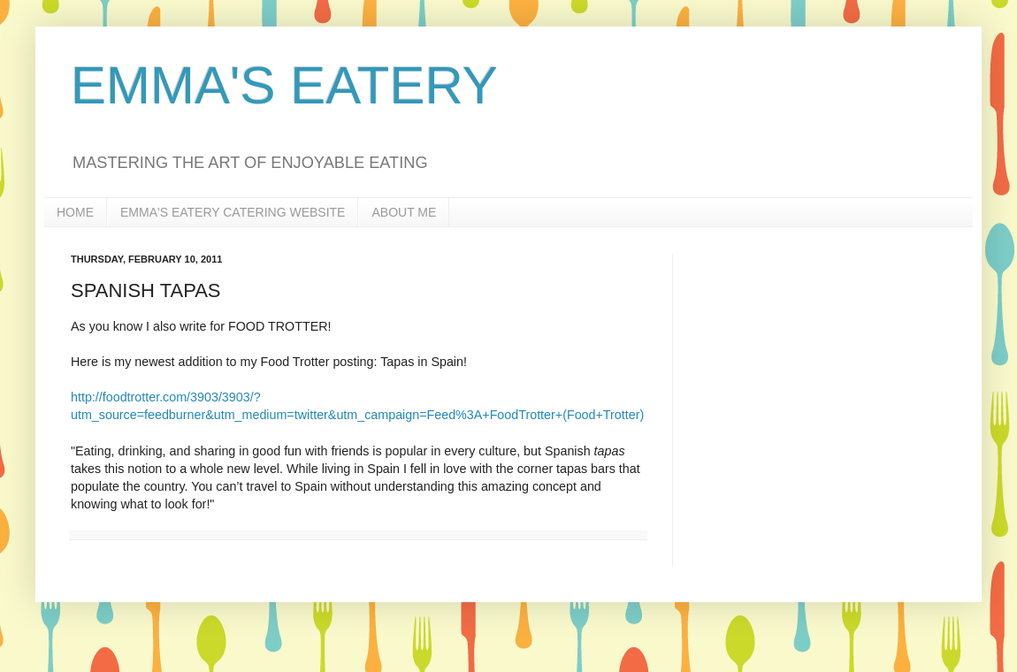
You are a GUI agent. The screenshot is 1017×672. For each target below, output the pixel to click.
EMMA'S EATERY (284, 85)
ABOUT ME (403, 212)
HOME (75, 212)
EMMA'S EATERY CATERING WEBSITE (232, 212)
